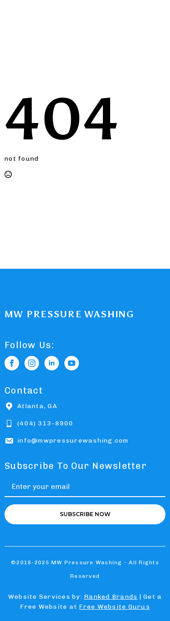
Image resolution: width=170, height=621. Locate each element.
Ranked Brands (110, 597)
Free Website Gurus (114, 607)
